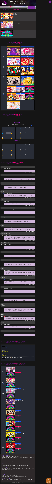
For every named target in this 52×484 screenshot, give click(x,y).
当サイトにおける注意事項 (6, 478)
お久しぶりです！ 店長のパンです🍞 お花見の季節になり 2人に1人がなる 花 (12, 357)
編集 (10, 168)
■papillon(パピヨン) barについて (7, 455)
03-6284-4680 (14, 6)
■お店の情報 (3, 474)
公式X (32, 7)
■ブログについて (4, 467)
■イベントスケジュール (5, 463)
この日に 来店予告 (48, 481)
